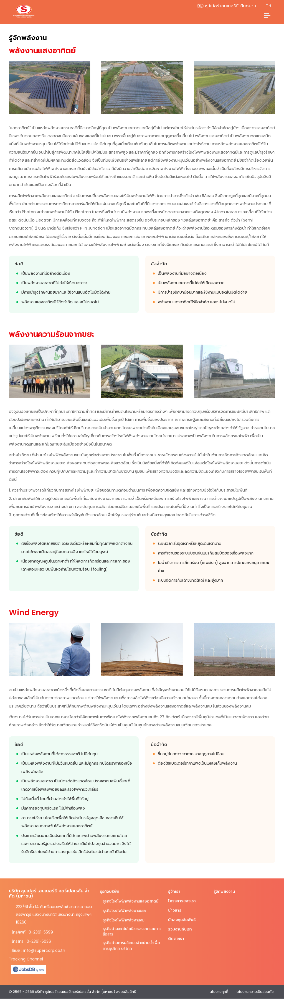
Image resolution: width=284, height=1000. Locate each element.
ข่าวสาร (174, 906)
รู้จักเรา (174, 887)
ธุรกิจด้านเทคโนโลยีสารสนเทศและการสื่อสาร (130, 928)
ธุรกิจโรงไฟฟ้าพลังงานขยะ (125, 907)
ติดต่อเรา (176, 935)
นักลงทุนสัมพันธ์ (182, 916)
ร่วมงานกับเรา (180, 925)
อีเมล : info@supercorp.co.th (38, 947)
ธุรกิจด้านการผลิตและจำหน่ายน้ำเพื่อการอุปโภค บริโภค (129, 942)
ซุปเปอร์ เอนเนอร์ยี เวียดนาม (226, 6)
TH (268, 6)
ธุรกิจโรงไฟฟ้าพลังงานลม (124, 916)
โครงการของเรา (182, 897)
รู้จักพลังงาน (224, 887)
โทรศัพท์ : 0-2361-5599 (32, 928)
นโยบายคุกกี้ (219, 988)
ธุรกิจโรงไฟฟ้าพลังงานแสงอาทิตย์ (131, 897)
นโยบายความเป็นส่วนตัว (255, 988)
